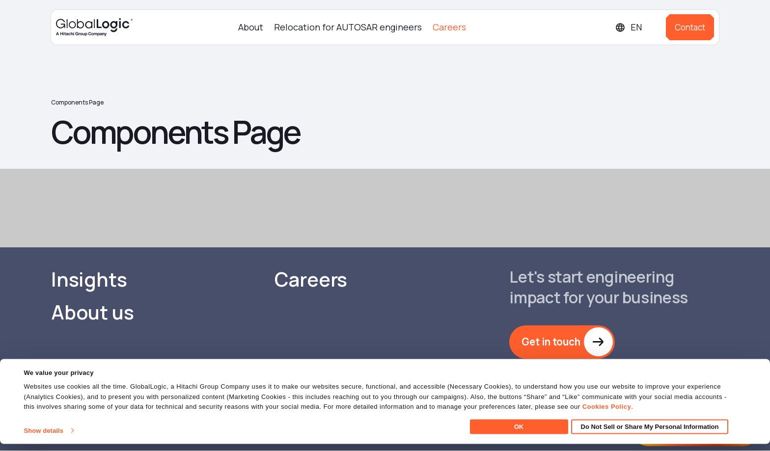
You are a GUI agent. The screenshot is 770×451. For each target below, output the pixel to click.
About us (92, 312)
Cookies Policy (606, 414)
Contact (690, 27)
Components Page (77, 102)
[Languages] (637, 27)
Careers (449, 27)
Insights (89, 279)
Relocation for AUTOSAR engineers (348, 27)
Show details (43, 437)
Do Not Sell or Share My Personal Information (650, 433)
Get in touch (552, 342)
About (250, 27)
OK (519, 433)
